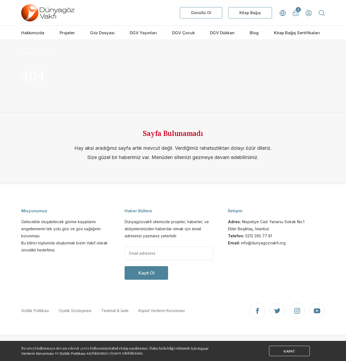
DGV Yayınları (143, 32)
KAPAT (289, 351)
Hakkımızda (32, 32)
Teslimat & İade (115, 310)
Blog (254, 32)
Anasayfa (28, 53)
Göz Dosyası (102, 32)
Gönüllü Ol (201, 12)
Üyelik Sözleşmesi (75, 310)
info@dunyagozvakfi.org (263, 243)
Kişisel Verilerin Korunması (161, 310)
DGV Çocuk (183, 32)
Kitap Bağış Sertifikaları (297, 32)
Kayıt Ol (146, 273)
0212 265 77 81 (258, 236)
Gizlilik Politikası (35, 310)
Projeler (67, 32)
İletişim (235, 210)
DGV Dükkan (222, 32)
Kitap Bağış (250, 12)
